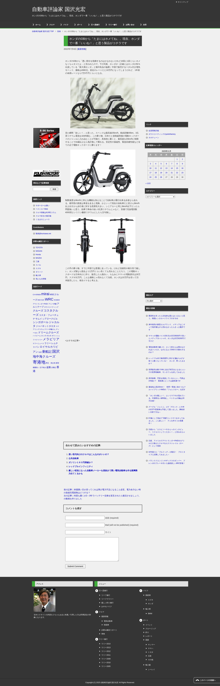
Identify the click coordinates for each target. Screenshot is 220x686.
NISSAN (39, 251)
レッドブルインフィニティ (81, 466)
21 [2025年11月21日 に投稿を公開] (172, 173)
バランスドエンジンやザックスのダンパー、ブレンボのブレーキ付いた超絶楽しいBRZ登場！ (167, 462)
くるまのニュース (43, 219)
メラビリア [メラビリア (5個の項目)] (51, 339)
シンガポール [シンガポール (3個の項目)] (40, 322)
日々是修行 (95, 25)
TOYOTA (39, 248)
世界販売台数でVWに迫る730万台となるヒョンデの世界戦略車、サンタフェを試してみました (168, 371)
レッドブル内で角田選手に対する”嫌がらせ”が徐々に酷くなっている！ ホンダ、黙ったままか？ (167, 361)
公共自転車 (74, 458)
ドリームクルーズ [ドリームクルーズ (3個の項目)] (48, 332)
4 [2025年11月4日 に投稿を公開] (155, 164)
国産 (147, 640)
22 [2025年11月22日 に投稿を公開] (177, 173)
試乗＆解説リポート (109, 630)
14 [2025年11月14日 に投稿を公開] (172, 168)
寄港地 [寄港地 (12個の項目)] (39, 362)
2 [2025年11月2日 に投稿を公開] (182, 159)
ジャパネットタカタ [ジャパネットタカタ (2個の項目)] (45, 326)
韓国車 (106, 625)
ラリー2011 (106, 655)
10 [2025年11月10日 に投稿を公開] (150, 168)
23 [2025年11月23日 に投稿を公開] (182, 173)
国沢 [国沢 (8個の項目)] (56, 351)
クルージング (151, 629)
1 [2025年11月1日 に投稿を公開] (177, 159)
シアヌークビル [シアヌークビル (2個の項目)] (50, 319)
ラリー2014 (106, 644)
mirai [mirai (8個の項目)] (45, 294)
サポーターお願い (43, 206)
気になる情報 (41, 279)
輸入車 (38, 275)
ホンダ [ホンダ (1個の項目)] (43, 335)
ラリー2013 (106, 648)
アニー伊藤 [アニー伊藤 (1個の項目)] (53, 304)
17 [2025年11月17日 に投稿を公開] (150, 173)
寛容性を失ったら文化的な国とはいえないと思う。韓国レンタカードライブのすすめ (167, 317)
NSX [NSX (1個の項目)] (39, 300)
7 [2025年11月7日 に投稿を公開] (171, 164)
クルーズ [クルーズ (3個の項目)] (38, 310)
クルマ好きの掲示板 (43, 216)
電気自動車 (108, 621)
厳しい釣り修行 (107, 603)
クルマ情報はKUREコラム (46, 212)
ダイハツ (39, 272)
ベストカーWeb (42, 209)
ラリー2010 (106, 663)
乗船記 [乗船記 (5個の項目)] (47, 351)
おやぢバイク (106, 606)
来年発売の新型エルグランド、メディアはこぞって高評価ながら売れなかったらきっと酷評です (167, 327)
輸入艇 (148, 665)
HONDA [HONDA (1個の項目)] (38, 294)
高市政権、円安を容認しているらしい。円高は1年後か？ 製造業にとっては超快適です (167, 379)
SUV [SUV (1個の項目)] (42, 300)
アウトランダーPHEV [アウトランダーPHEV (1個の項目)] (40, 304)
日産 (149, 656)
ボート (79, 25)
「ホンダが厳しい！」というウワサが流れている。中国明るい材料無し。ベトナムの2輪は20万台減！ (167, 398)
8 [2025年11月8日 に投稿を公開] (177, 164)
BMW (150, 614)
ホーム (38, 25)
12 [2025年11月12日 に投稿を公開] (161, 168)
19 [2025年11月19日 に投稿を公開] (161, 173)
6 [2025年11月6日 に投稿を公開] (166, 164)
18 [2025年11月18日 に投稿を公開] (156, 173)
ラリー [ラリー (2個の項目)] (47, 343)
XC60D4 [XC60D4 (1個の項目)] (57, 300)
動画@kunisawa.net (43, 234)
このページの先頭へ (208, 680)
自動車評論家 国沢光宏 (58, 9)
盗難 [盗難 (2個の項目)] (48, 367)
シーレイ (151, 670)
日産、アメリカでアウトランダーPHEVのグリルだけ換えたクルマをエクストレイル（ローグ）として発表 (167, 443)
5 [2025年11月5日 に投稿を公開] (161, 164)
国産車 (148, 595)
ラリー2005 (106, 666)
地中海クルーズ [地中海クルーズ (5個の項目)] (44, 356)
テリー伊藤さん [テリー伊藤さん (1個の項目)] (50, 329)
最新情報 (82, 49)
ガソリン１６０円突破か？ (81, 462)
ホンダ (150, 604)
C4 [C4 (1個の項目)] (34, 294)
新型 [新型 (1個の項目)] (57, 363)
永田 (145, 25)
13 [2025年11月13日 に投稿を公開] (166, 168)
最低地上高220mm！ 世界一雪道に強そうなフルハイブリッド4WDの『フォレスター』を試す (167, 388)
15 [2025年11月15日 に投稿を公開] (177, 168)
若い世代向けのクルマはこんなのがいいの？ (89, 454)
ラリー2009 (106, 659)
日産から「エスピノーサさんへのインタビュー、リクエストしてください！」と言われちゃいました (167, 432)
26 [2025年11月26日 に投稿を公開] (161, 177)
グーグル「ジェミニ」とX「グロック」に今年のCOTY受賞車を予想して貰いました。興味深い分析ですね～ (167, 409)
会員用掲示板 (154, 131)
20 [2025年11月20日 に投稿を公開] (166, 173)
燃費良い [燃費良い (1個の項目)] (36, 367)
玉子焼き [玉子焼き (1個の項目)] (43, 367)
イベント (149, 625)
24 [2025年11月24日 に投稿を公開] (150, 177)
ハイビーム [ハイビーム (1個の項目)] (37, 335)
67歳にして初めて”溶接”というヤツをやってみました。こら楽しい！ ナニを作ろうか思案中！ (167, 420)
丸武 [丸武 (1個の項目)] (40, 352)
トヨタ (150, 652)
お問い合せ (130, 25)
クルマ (52, 25)
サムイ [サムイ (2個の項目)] (38, 319)
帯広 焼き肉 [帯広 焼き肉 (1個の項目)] (50, 363)
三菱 (37, 261)
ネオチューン (154, 138)
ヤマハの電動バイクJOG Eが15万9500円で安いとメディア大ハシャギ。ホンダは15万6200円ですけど (167, 338)
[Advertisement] (102, 317)
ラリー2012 (106, 651)
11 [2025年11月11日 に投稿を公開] (156, 168)
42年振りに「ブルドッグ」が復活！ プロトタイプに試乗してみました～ (167, 453)
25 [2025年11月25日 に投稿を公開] (156, 177)
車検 (103, 634)
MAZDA (39, 258)
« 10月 (148, 183)
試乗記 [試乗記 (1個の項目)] (53, 367)
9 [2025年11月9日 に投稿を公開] (182, 164)
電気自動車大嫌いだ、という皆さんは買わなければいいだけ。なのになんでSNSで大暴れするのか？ (167, 349)
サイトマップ (183, 2)
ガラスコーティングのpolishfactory (162, 134)
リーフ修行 (105, 595)
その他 (150, 660)
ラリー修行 (112, 25)
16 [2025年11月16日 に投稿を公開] (182, 168)
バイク (65, 25)
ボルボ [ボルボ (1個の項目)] (48, 335)
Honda (38, 255)
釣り (147, 632)
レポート (149, 636)
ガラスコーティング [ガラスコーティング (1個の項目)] (51, 307)
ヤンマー (151, 645)
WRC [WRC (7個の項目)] (49, 299)
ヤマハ (150, 648)
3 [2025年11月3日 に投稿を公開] (150, 164)
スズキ (38, 268)
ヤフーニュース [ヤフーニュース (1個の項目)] (38, 343)
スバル (38, 265)
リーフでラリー (107, 599)
